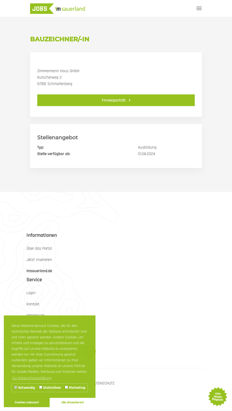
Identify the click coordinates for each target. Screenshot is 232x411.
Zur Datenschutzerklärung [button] (32, 378)
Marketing (75, 387)
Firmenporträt (114, 100)
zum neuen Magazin (217, 396)
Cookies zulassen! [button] (27, 402)
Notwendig (24, 387)
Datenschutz (103, 383)
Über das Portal (39, 248)
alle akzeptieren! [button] (72, 402)
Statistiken (50, 387)
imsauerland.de (39, 271)
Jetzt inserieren (39, 259)
